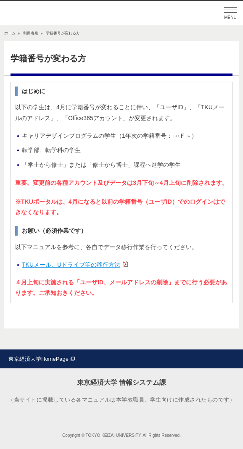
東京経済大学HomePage (38, 359)
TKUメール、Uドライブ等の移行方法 (71, 264)
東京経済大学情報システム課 (46, 13)
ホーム (10, 33)
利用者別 (30, 33)
